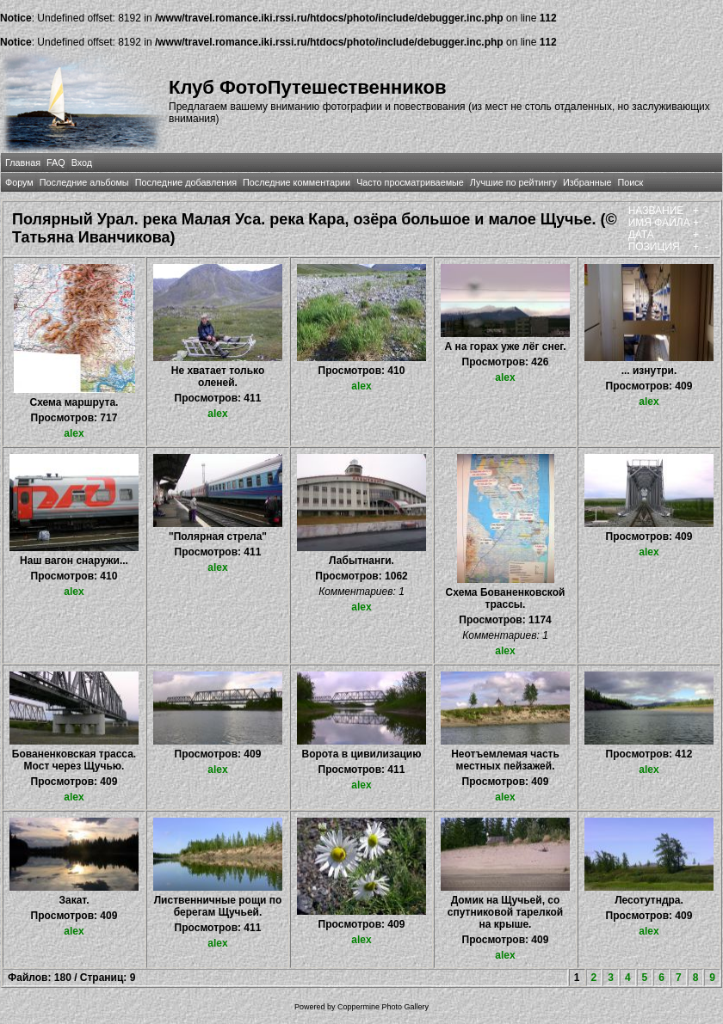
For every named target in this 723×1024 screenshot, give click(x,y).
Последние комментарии (296, 182)
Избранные (587, 182)
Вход (81, 162)
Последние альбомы (84, 182)
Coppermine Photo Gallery (383, 1007)
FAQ (55, 162)
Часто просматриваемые (410, 182)
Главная (22, 162)
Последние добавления (186, 182)
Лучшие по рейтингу (513, 182)
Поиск (630, 182)
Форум (19, 182)
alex (73, 433)
